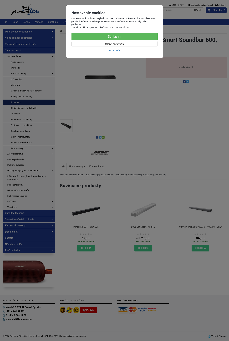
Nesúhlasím (114, 50)
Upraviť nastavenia (114, 44)
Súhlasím (114, 36)
